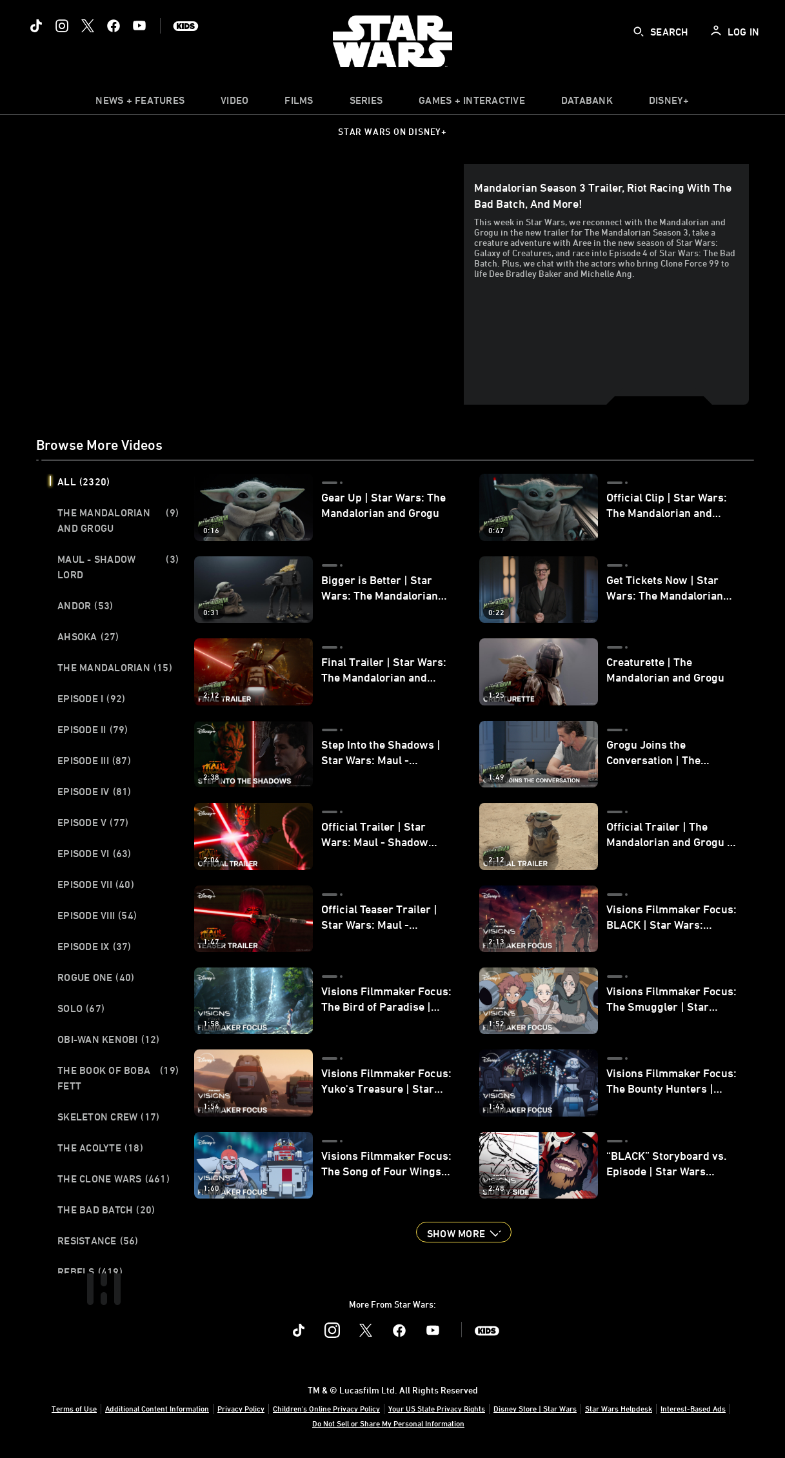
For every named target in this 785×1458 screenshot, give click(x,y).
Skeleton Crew (108, 1116)
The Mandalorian (114, 667)
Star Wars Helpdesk (618, 1408)
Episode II (92, 729)
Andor (85, 605)
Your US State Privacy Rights (436, 1408)
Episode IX (94, 946)
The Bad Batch (106, 1209)
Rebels (90, 1271)
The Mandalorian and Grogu (118, 520)
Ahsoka (88, 636)
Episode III (94, 760)
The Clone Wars (113, 1178)
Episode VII (95, 884)
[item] (140, 103)
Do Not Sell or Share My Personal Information (388, 1423)
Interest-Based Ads (693, 1408)
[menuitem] (234, 103)
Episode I (91, 698)
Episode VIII (97, 915)
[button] (464, 1232)
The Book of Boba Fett (118, 1077)
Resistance (98, 1240)
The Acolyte (100, 1147)
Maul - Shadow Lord (118, 566)
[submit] (638, 31)
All (83, 481)
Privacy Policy (240, 1408)
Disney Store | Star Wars (535, 1408)
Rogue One (95, 977)
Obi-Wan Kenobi (108, 1039)
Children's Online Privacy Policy (326, 1408)
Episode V (92, 822)
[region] (252, 284)
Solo (80, 1008)
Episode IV (94, 791)
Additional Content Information (157, 1408)
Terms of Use (74, 1408)
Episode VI (94, 853)
